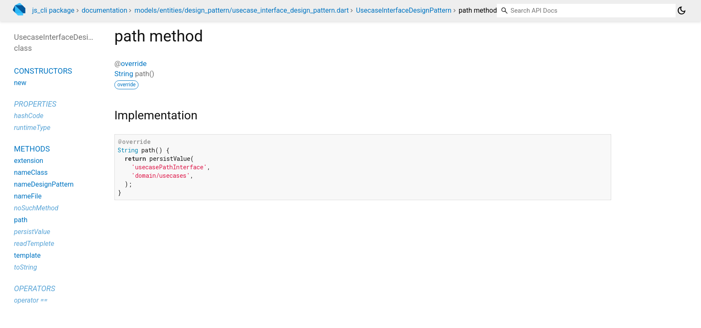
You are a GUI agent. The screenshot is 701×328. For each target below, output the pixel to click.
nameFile (28, 196)
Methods (32, 148)
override (134, 63)
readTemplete (34, 244)
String (123, 73)
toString (25, 267)
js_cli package (53, 10)
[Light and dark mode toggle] (681, 10)
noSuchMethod (36, 208)
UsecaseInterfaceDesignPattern (403, 10)
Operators (34, 288)
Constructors (43, 70)
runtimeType (32, 128)
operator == (30, 300)
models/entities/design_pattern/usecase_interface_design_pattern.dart (241, 10)
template (27, 255)
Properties (35, 103)
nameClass (31, 172)
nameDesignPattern (44, 184)
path (21, 220)
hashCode (28, 116)
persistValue (32, 232)
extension (28, 161)
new (20, 83)
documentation (104, 10)
